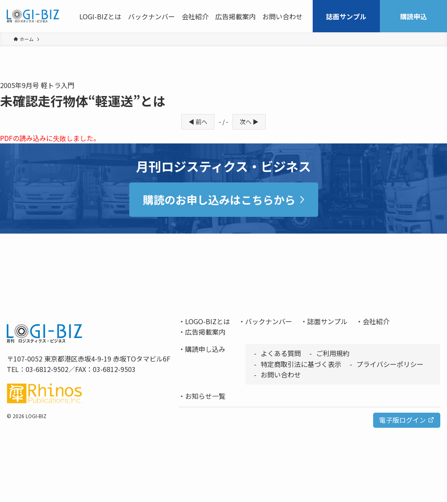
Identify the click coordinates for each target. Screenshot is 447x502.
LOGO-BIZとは (207, 321)
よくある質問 (281, 353)
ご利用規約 (333, 353)
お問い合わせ (281, 374)
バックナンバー (268, 321)
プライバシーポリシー (389, 364)
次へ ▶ (249, 121)
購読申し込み (205, 349)
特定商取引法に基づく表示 (301, 364)
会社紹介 (376, 321)
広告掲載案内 (205, 332)
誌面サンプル (327, 321)
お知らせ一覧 (205, 396)
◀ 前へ (197, 121)
